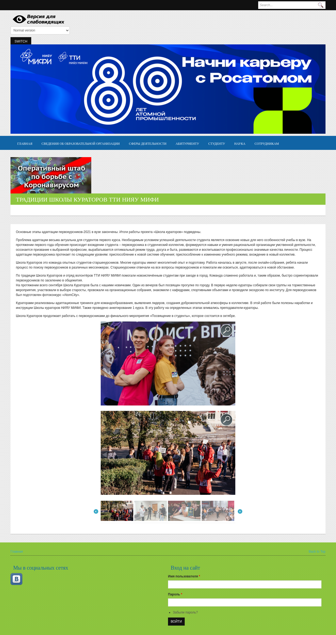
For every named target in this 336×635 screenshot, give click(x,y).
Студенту (216, 143)
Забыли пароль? (185, 612)
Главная (24, 143)
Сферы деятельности (147, 143)
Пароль (175, 594)
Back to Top (317, 551)
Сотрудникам (267, 143)
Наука (239, 143)
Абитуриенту (187, 143)
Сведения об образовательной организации (80, 143)
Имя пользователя (184, 576)
